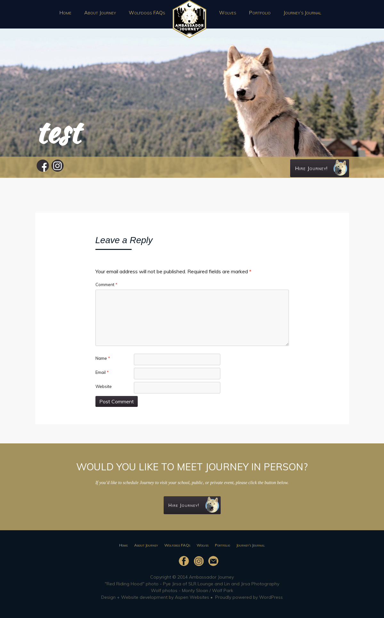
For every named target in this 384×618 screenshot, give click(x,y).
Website (103, 386)
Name (102, 358)
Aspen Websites (192, 597)
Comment (106, 284)
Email (102, 372)
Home (65, 13)
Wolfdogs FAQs (147, 13)
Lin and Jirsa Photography (251, 584)
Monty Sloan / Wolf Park (207, 590)
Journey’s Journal (302, 13)
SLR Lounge (200, 584)
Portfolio (260, 13)
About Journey (100, 13)
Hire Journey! (321, 168)
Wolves (227, 13)
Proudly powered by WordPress (249, 597)
